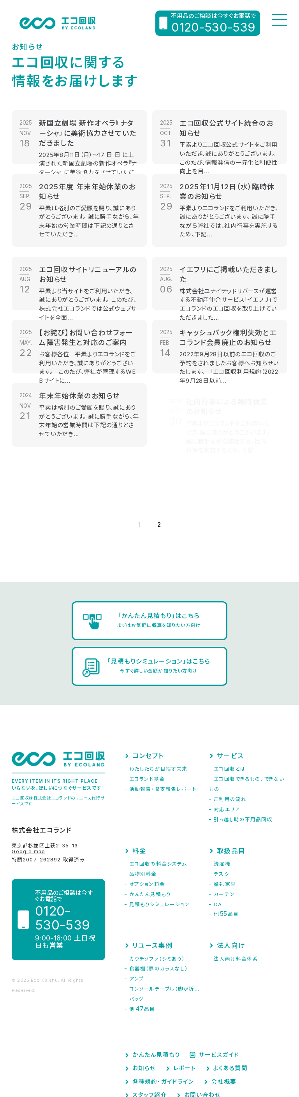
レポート (184, 1018)
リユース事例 (152, 896)
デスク (221, 824)
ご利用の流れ (230, 749)
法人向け (231, 896)
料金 (139, 801)
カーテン (224, 844)
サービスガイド (219, 1005)
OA (218, 855)
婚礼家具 (225, 834)
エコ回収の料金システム (158, 814)
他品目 (226, 864)
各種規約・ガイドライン (163, 1032)
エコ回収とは (230, 719)
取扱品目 (231, 801)
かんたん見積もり (150, 844)
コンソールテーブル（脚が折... (164, 939)
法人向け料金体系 (236, 909)
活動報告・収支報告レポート (163, 739)
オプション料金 (147, 834)
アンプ (136, 929)
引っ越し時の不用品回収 (243, 770)
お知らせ (144, 1018)
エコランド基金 (147, 729)
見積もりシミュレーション (159, 855)
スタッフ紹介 (149, 1045)
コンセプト (148, 706)
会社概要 (223, 1032)
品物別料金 (143, 824)
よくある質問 (230, 1018)
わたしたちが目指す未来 (158, 719)
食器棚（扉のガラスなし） (158, 919)
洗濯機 (222, 814)
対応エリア (227, 759)
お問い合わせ (202, 1045)
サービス (230, 706)
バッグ (136, 949)
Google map (28, 802)
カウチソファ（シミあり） (157, 909)
